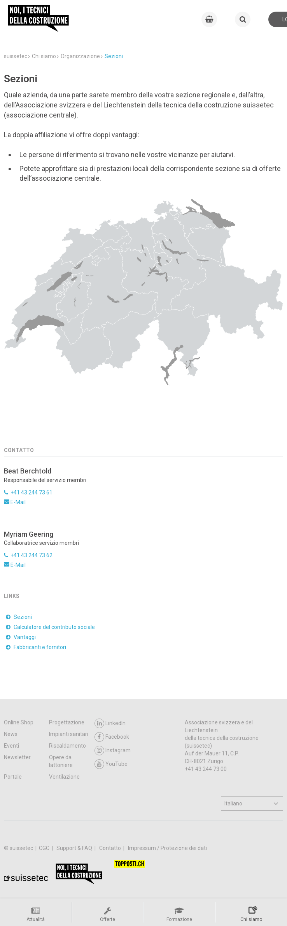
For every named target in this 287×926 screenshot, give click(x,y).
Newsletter (17, 757)
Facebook (111, 737)
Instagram (112, 750)
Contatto (110, 848)
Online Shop (18, 722)
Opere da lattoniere (61, 761)
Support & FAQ (74, 848)
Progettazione (66, 722)
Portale (13, 777)
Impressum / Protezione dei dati (167, 848)
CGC (45, 848)
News (11, 734)
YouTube (111, 764)
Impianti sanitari (68, 734)
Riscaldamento (67, 746)
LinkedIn (110, 723)
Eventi (11, 746)
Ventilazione (64, 777)
